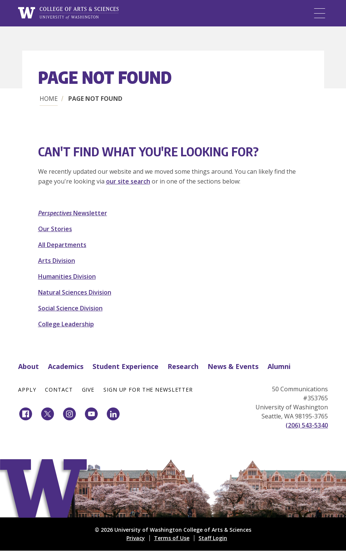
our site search (128, 181)
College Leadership (66, 324)
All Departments (62, 245)
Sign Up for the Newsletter (148, 389)
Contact (58, 389)
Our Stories (55, 229)
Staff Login (212, 538)
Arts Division (56, 260)
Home (49, 98)
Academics (65, 366)
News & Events (233, 366)
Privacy (135, 538)
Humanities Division (67, 276)
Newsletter (72, 213)
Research (183, 366)
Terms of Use (171, 538)
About (28, 366)
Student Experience (125, 366)
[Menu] (319, 13)
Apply (27, 389)
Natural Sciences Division (74, 292)
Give (88, 389)
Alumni (279, 366)
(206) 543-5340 (307, 425)
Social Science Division (70, 308)
